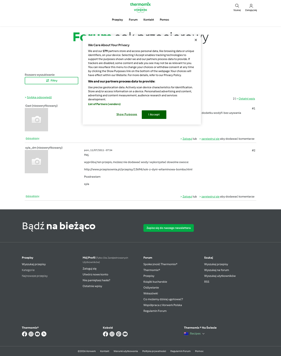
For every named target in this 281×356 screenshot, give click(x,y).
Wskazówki (150, 293)
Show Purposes (126, 114)
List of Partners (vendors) (104, 104)
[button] (237, 7)
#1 (253, 108)
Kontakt (104, 351)
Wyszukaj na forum (216, 270)
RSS (206, 281)
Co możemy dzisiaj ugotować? (163, 299)
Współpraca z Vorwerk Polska (162, 305)
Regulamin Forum (155, 311)
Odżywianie (151, 287)
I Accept (154, 114)
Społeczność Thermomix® (160, 264)
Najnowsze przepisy (35, 276)
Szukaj (208, 257)
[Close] (196, 40)
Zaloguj (187, 138)
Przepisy (27, 257)
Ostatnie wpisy (92, 286)
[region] (142, 80)
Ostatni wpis (247, 98)
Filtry (51, 80)
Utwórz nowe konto (95, 274)
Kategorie (28, 270)
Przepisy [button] (117, 19)
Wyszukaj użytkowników (220, 276)
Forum (147, 257)
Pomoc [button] (164, 19)
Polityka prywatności (154, 351)
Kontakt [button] (148, 19)
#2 (253, 150)
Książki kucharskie (155, 281)
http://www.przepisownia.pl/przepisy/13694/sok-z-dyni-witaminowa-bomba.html (138, 169)
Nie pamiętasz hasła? (96, 280)
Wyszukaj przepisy (34, 264)
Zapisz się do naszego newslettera (169, 228)
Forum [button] (133, 19)
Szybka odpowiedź (39, 97)
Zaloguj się (89, 268)
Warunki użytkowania (126, 351)
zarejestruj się (210, 138)
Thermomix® (151, 270)
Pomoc (199, 351)
